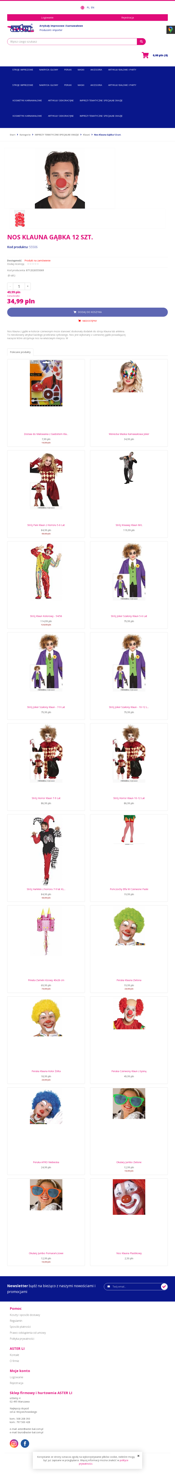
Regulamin (16, 1321)
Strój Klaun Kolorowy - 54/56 (46, 616)
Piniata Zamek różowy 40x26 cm (46, 980)
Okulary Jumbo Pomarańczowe (46, 1253)
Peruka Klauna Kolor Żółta (46, 1071)
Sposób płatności (20, 1327)
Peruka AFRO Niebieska (46, 1162)
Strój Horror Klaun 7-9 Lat (46, 798)
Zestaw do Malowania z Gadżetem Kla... (46, 434)
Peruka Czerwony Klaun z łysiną (128, 1071)
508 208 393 (23, 1418)
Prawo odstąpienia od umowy (28, 1333)
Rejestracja (127, 17)
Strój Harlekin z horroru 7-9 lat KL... (46, 889)
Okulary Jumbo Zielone (129, 1162)
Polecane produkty (20, 352)
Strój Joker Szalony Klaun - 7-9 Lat (46, 707)
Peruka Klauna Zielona (129, 980)
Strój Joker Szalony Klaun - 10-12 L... (129, 707)
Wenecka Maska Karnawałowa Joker (129, 434)
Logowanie (47, 17)
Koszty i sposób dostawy (25, 1315)
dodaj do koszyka (90, 312)
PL (88, 7)
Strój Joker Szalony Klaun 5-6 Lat (129, 616)
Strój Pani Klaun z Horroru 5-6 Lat (46, 525)
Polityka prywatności (22, 1339)
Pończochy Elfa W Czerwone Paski (129, 889)
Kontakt (14, 1355)
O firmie (14, 1361)
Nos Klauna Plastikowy (129, 1253)
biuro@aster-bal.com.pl (30, 1432)
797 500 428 (23, 1422)
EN (92, 7)
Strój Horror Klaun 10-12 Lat (129, 798)
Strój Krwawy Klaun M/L (129, 525)
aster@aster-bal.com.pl (30, 1429)
